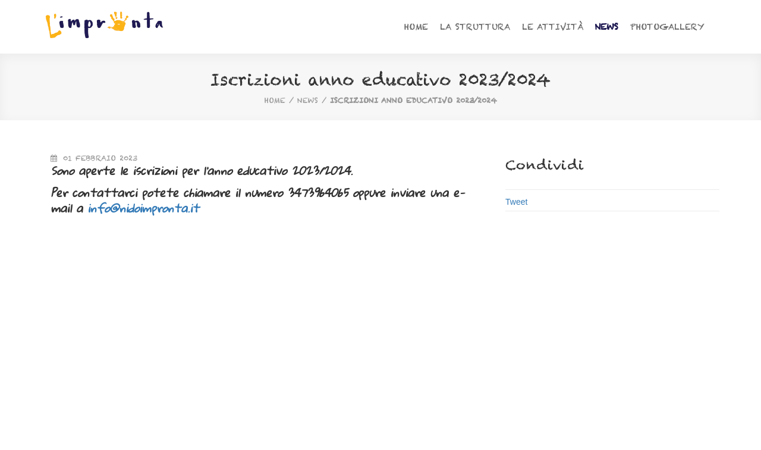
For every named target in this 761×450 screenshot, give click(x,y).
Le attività (552, 26)
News (606, 26)
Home (416, 26)
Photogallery (667, 26)
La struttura (475, 26)
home (275, 100)
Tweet (516, 202)
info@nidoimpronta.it (143, 208)
